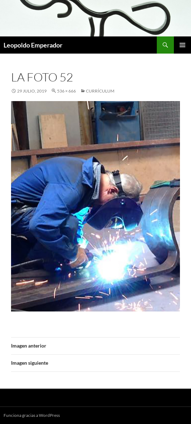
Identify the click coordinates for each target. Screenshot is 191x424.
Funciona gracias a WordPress (32, 415)
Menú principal (182, 45)
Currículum (100, 91)
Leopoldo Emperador (33, 45)
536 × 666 (66, 91)
